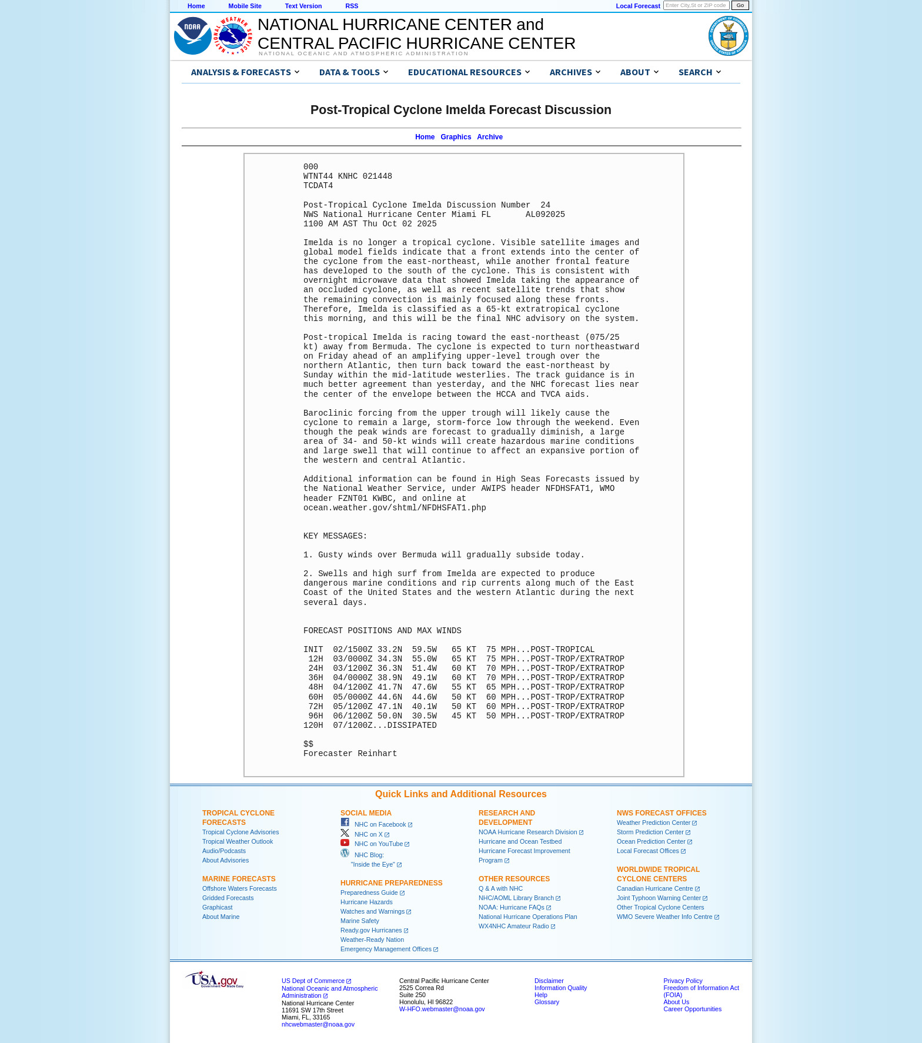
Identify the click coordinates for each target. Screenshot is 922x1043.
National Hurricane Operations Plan (528, 916)
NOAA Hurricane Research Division (528, 831)
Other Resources (514, 879)
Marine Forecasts (239, 879)
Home (196, 5)
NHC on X (361, 834)
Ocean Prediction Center (651, 841)
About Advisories (225, 860)
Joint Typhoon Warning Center (659, 897)
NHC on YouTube (371, 843)
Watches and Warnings (372, 911)
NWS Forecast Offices (662, 813)
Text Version (303, 5)
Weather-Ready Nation (372, 939)
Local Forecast (638, 5)
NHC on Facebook (373, 824)
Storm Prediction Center (650, 831)
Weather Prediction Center (653, 822)
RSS (351, 5)
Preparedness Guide (369, 892)
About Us (676, 1001)
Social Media (366, 813)
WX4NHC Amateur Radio (514, 926)
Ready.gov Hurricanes (371, 930)
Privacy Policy (682, 980)
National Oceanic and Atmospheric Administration (364, 53)
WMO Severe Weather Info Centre (665, 916)
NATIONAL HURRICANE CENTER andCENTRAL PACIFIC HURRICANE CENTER (417, 33)
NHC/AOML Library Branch (516, 897)
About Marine (220, 916)
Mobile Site (245, 5)
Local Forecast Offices (648, 850)
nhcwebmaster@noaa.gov (318, 1024)
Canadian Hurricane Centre (655, 888)
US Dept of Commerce (313, 980)
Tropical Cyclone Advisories (240, 831)
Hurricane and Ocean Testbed (520, 841)
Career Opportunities (692, 1008)
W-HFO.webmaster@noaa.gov (442, 1008)
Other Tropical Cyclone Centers (660, 907)
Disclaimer (549, 980)
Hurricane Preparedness (391, 883)
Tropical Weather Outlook (237, 841)
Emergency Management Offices (386, 948)
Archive (490, 137)
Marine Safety (359, 920)
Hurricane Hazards (366, 901)
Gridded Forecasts (228, 897)
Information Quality (561, 987)
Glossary (547, 1001)
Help (541, 994)
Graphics (456, 137)
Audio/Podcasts (224, 850)
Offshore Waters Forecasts (239, 888)
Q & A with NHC (501, 888)
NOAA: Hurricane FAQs (511, 907)
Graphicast (217, 907)
